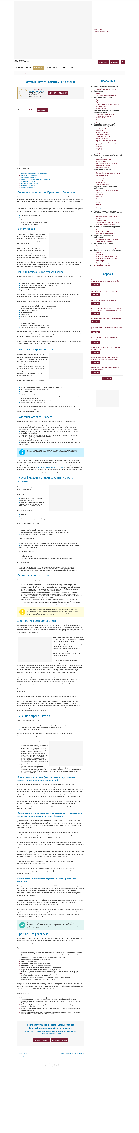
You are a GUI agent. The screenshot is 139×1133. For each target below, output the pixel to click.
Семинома (99, 130)
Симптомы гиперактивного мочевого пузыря (106, 318)
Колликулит (99, 194)
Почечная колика (101, 106)
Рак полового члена (102, 134)
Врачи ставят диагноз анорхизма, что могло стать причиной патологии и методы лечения (106, 309)
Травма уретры (101, 161)
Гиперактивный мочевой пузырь (106, 256)
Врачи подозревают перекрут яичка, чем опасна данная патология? (104, 338)
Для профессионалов (102, 265)
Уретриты (22, 1056)
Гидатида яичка (101, 108)
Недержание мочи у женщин (105, 263)
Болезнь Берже (101, 178)
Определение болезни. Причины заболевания (34, 173)
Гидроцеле (99, 254)
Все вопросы (107, 378)
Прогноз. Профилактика (28, 187)
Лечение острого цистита (28, 185)
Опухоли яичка (101, 128)
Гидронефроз (100, 261)
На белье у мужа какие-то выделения (103, 300)
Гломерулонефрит (102, 175)
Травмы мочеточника (103, 165)
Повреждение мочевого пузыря (106, 163)
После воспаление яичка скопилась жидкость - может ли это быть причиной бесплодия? (107, 280)
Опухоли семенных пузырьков (106, 141)
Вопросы (107, 274)
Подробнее (95, 284)
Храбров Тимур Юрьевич (36, 91)
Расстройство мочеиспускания (106, 89)
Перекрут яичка (101, 102)
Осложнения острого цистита (29, 181)
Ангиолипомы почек (102, 184)
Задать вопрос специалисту (58, 93)
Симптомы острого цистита (29, 175)
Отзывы (63, 68)
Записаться (114, 62)
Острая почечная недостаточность (107, 120)
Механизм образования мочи (105, 224)
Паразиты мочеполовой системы (71, 1053)
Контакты (73, 68)
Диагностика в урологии (104, 229)
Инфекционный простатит (104, 199)
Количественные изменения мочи (107, 239)
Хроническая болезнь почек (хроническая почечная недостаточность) (105, 116)
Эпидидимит (23, 1053)
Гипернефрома (101, 180)
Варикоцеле (100, 252)
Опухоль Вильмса (102, 138)
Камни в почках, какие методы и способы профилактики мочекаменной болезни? (105, 358)
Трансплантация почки (103, 122)
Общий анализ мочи (102, 231)
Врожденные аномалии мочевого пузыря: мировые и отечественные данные (107, 216)
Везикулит (99, 192)
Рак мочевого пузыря (103, 136)
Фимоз (98, 153)
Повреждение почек (102, 167)
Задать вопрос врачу (41, 1040)
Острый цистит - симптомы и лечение (108, 209)
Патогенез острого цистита (28, 177)
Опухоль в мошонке (102, 132)
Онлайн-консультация (59, 1040)
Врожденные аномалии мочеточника (108, 222)
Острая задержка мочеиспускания (107, 104)
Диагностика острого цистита (29, 183)
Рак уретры (99, 149)
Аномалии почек (101, 220)
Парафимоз (99, 100)
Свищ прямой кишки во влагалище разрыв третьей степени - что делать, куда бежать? (106, 290)
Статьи (28, 68)
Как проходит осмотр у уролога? (106, 233)
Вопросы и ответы (51, 68)
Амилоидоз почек (101, 182)
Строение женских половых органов (108, 248)
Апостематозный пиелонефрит (106, 95)
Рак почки (99, 146)
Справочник (38, 68)
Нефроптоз (99, 93)
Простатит (99, 196)
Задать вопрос (103, 62)
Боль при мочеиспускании (104, 241)
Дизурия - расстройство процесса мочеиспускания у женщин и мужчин (108, 172)
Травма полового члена (103, 159)
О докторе (19, 68)
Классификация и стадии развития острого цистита (35, 179)
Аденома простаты (102, 151)
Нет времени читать (42, 110)
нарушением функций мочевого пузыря (50, 467)
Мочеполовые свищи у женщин (106, 258)
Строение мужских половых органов (108, 246)
